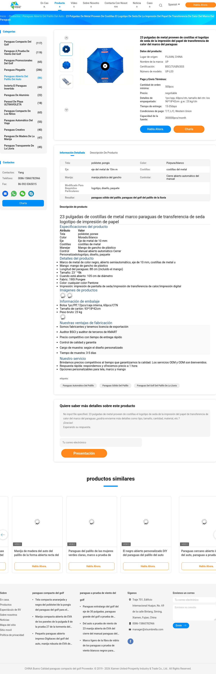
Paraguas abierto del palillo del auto (23, 78)
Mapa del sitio (8, 624)
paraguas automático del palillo (78, 385)
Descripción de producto (104, 152)
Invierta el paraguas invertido (23, 87)
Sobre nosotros (8, 614)
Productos (6, 604)
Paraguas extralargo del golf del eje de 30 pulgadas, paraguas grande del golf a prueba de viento (101, 612)
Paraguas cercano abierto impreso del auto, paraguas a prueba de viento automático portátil (27, 555)
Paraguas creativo (23, 130)
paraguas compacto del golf (23, 43)
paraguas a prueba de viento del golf (23, 52)
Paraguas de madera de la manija (23, 138)
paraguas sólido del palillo (115, 385)
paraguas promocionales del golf (23, 62)
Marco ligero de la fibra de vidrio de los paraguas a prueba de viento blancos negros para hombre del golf (101, 646)
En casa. (5, 599)
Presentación (84, 453)
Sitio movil (6, 630)
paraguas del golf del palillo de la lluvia (157, 385)
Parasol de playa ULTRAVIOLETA (23, 103)
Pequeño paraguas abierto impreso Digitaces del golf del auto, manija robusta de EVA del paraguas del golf (53, 639)
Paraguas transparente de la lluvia (23, 147)
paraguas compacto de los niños (23, 112)
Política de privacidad (12, 635)
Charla (23, 203)
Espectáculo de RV (10, 609)
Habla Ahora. (201, 4)
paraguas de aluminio (23, 95)
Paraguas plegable (23, 70)
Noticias (4, 619)
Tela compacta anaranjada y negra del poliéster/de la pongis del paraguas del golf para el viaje (53, 605)
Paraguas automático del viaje (23, 122)
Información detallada (72, 152)
